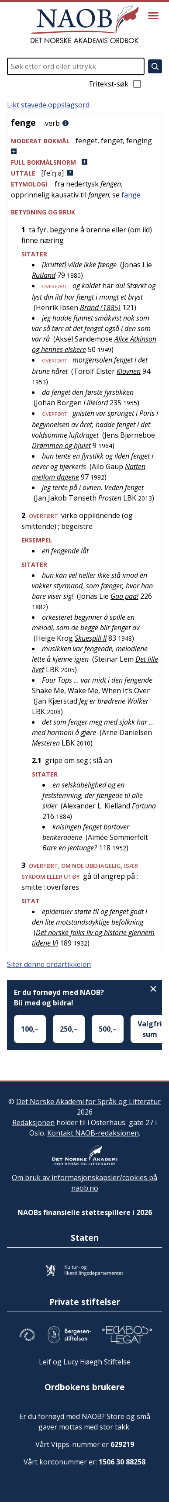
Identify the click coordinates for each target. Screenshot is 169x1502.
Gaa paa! (124, 596)
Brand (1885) (100, 307)
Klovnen (129, 371)
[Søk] (155, 66)
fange (131, 195)
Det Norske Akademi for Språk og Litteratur (88, 1101)
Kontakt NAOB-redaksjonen (93, 1133)
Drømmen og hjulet (61, 445)
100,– (30, 1029)
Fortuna (144, 806)
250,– (69, 1029)
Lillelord (95, 402)
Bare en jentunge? (69, 848)
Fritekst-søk (115, 84)
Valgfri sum (150, 1029)
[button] (84, 146)
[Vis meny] (153, 15)
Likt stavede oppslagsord (48, 105)
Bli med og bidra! (43, 1003)
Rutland (43, 275)
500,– (108, 1029)
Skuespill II (91, 638)
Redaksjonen (33, 1122)
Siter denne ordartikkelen (49, 964)
